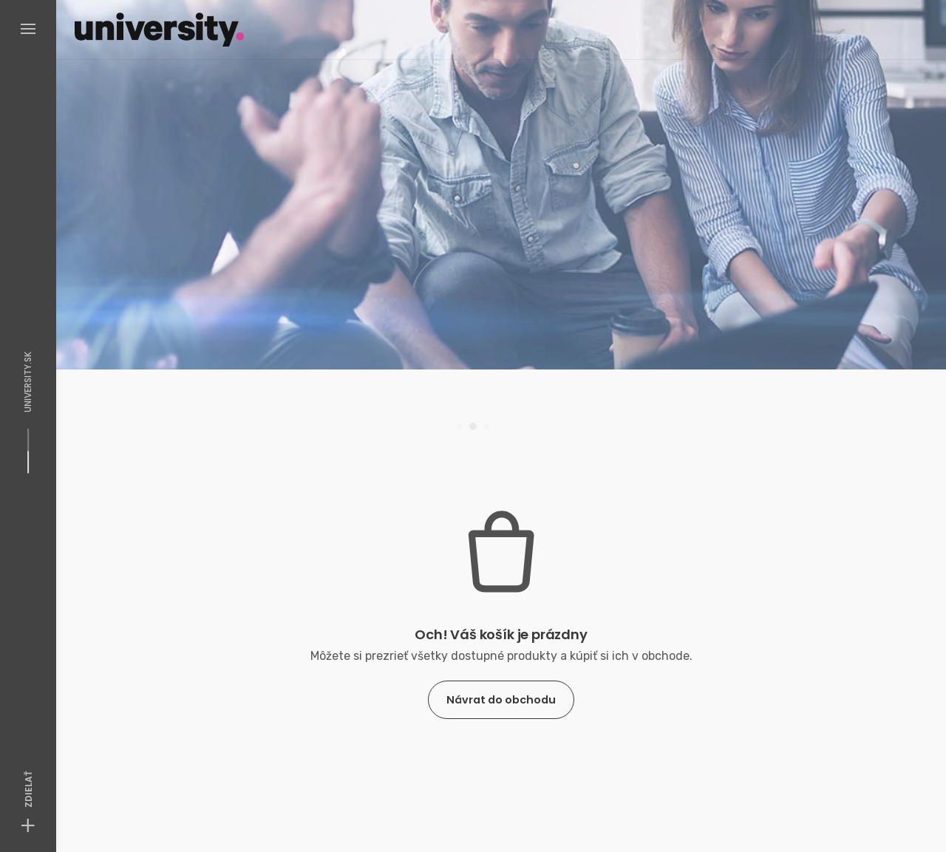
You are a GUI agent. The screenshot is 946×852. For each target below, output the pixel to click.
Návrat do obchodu (501, 699)
